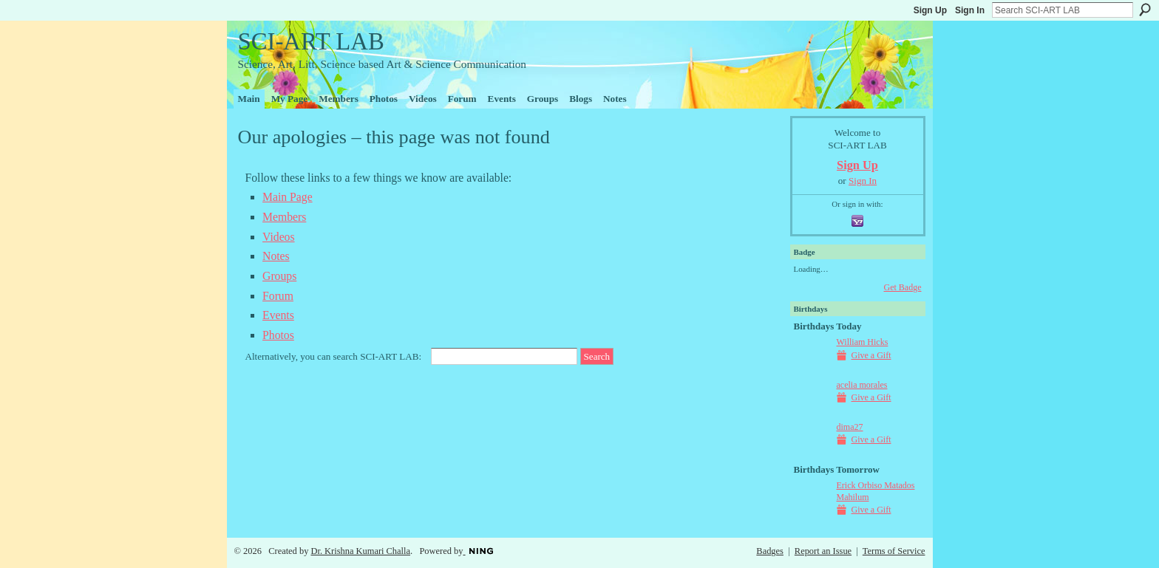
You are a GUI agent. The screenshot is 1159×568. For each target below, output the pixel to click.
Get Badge (903, 287)
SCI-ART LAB (311, 41)
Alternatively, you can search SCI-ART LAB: (333, 356)
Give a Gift (871, 355)
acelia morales (862, 385)
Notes (276, 256)
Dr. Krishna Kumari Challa (360, 551)
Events (278, 315)
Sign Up (930, 10)
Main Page (287, 197)
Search (1145, 9)
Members (284, 217)
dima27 (850, 427)
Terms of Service (894, 551)
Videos (278, 236)
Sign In (970, 10)
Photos (278, 335)
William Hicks (862, 342)
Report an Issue (823, 551)
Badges (770, 551)
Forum (277, 296)
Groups (279, 276)
